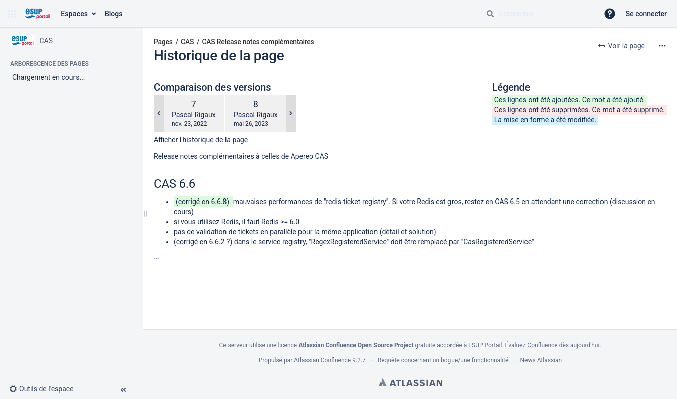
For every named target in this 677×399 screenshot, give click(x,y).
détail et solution (407, 232)
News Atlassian (541, 360)
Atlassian (410, 382)
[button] (12, 14)
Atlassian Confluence (322, 360)
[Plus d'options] (662, 45)
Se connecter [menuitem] (646, 14)
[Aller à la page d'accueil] (37, 14)
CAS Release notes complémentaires (258, 42)
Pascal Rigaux (194, 115)
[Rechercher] (490, 14)
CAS (187, 42)
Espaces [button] (74, 14)
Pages (163, 42)
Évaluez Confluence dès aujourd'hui (552, 345)
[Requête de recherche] (538, 14)
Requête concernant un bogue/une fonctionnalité (443, 360)
